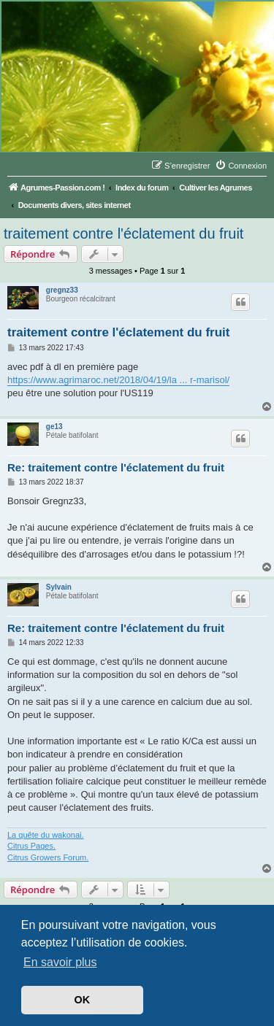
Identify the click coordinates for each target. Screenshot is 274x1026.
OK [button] (83, 1000)
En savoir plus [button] (60, 962)
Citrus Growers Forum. (47, 857)
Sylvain (59, 587)
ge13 (54, 427)
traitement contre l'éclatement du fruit (123, 233)
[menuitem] (241, 165)
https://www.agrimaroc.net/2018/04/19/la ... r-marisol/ (118, 379)
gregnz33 (62, 290)
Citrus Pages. (31, 845)
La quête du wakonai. (45, 834)
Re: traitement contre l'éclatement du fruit (115, 467)
